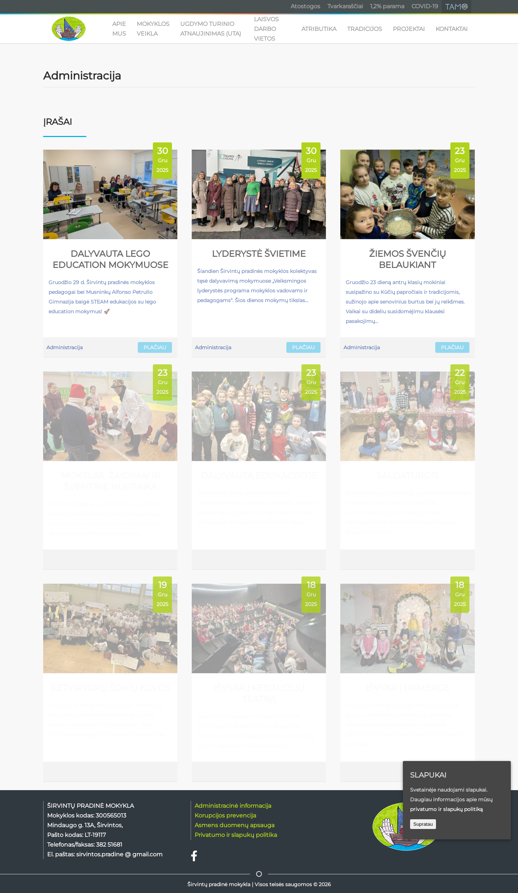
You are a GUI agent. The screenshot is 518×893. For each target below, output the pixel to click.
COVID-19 (425, 6)
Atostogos (305, 6)
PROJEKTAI (409, 29)
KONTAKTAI (452, 29)
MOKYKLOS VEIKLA (153, 29)
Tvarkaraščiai (345, 6)
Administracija (64, 347)
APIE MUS (119, 29)
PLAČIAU (155, 347)
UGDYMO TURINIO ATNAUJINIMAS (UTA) (210, 29)
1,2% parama (387, 6)
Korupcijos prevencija (225, 815)
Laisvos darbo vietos (266, 29)
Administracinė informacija (233, 805)
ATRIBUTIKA (318, 29)
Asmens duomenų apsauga (234, 825)
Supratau (423, 824)
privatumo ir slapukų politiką (446, 809)
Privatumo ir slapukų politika (236, 835)
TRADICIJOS (364, 29)
